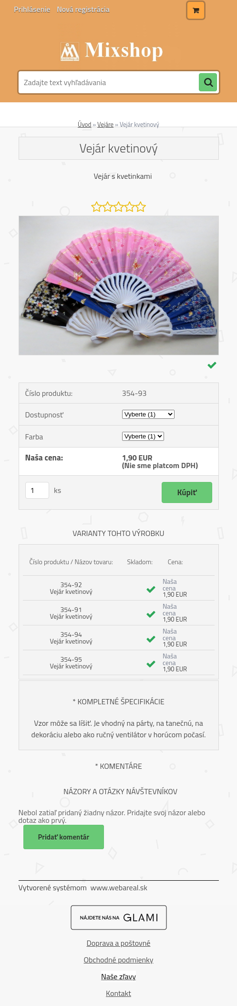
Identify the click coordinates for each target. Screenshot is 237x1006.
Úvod (84, 124)
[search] (207, 83)
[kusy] (37, 490)
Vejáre (105, 124)
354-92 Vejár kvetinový (71, 588)
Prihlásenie (33, 9)
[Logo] (117, 46)
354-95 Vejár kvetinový (71, 662)
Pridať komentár (64, 836)
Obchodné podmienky (119, 959)
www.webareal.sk (118, 887)
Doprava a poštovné (119, 943)
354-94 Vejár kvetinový (71, 637)
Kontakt (118, 993)
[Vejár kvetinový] (118, 220)
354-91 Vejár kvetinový (71, 612)
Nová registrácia (83, 9)
